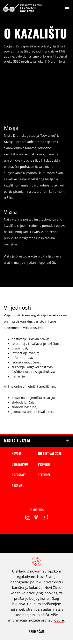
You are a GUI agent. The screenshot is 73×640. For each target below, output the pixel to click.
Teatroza (44, 475)
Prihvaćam (36, 631)
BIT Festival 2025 (50, 453)
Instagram (27, 517)
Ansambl (18, 485)
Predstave (19, 475)
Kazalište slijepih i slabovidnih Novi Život (22, 8)
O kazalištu (20, 464)
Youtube (45, 517)
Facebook (36, 517)
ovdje (59, 620)
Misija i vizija (17, 441)
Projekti (44, 464)
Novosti (17, 453)
